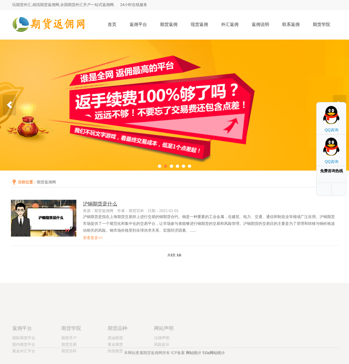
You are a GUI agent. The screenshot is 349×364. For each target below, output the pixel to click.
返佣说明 (260, 24)
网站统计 (193, 354)
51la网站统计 (213, 354)
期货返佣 (168, 24)
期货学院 (321, 24)
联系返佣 (291, 24)
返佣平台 (138, 24)
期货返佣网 (46, 182)
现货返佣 (199, 24)
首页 (112, 24)
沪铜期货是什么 (100, 204)
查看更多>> (93, 237)
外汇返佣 (230, 24)
